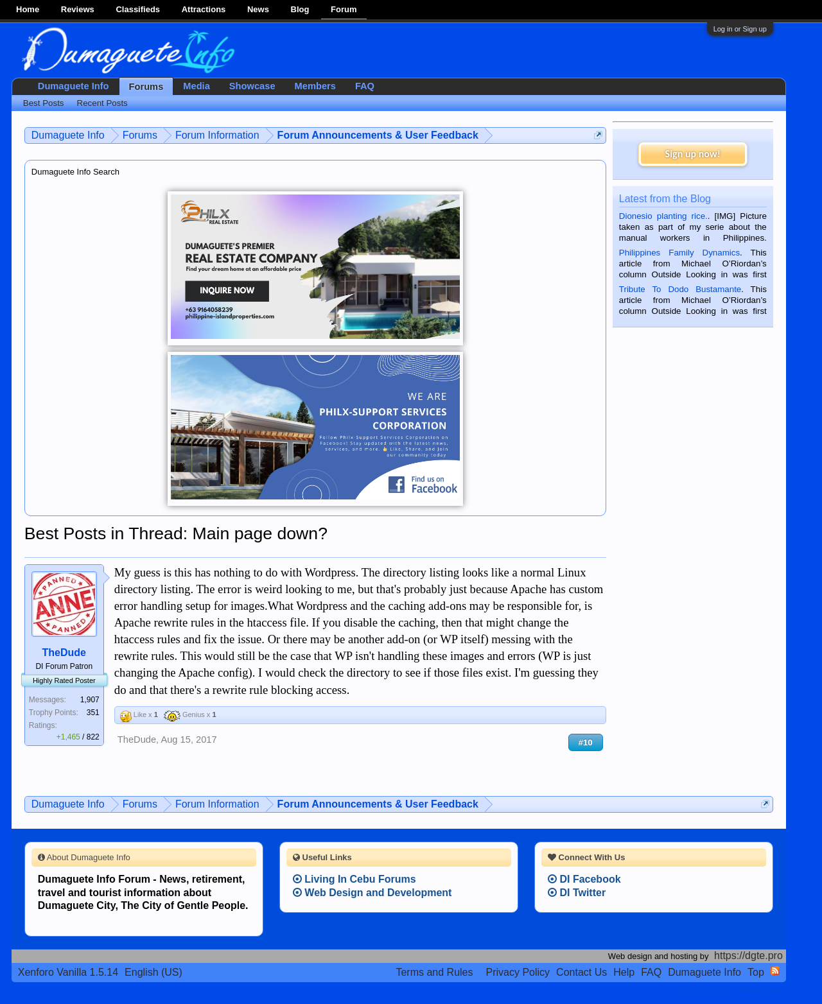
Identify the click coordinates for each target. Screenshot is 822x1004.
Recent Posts (102, 103)
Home (27, 9)
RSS (775, 970)
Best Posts (43, 103)
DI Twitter (577, 892)
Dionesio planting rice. (663, 216)
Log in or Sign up (740, 29)
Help (623, 972)
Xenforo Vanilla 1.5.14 (68, 972)
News (258, 9)
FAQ (364, 86)
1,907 (90, 699)
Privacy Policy (518, 972)
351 (93, 712)
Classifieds (138, 9)
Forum (343, 9)
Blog (300, 9)
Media (196, 86)
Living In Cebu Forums (354, 879)
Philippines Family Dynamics (679, 252)
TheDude (64, 652)
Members (315, 86)
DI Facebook (584, 879)
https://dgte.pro (748, 955)
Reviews (77, 9)
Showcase (252, 86)
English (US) (153, 972)
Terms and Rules (434, 972)
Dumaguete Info (73, 86)
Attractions (204, 9)
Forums (146, 87)
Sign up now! (693, 154)
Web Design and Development (372, 892)
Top (756, 972)
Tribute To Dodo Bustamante (680, 289)
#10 (586, 742)
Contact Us (581, 972)
